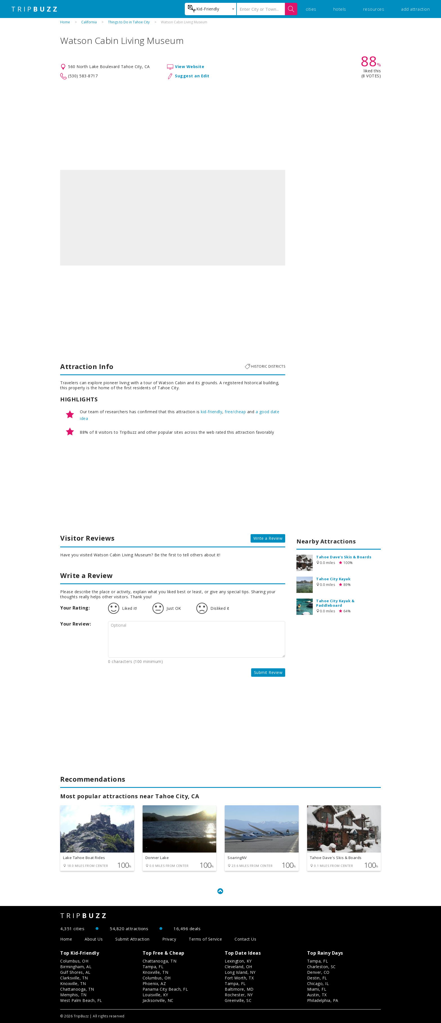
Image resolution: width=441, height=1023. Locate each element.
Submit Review (268, 672)
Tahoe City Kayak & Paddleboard (335, 603)
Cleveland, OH (238, 966)
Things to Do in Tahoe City (129, 22)
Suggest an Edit (192, 75)
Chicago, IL (318, 983)
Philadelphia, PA (322, 1000)
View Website (189, 66)
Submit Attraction (132, 939)
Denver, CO (318, 972)
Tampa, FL (153, 966)
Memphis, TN (73, 994)
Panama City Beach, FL (165, 989)
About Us (94, 939)
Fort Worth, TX (239, 978)
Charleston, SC (321, 966)
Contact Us (245, 939)
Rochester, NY (239, 994)
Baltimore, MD (239, 989)
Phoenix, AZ (154, 983)
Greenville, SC (238, 1000)
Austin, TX (317, 994)
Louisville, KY (155, 994)
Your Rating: (75, 608)
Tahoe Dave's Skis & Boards (343, 556)
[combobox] (210, 9)
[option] (172, 218)
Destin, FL (317, 978)
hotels (339, 9)
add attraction (415, 9)
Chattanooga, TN (77, 989)
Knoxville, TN (73, 983)
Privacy (169, 939)
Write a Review (267, 538)
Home (65, 22)
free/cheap (235, 411)
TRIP (35, 9)
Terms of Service (205, 939)
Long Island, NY (240, 972)
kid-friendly (211, 411)
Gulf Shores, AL (75, 972)
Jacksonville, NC (158, 1000)
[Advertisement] (220, 125)
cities (311, 9)
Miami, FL (317, 989)
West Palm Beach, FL (81, 1000)
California (89, 22)
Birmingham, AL (75, 966)
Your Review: (75, 624)
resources (373, 9)
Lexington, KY (238, 961)
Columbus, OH (74, 961)
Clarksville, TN (74, 978)
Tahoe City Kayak (333, 578)
